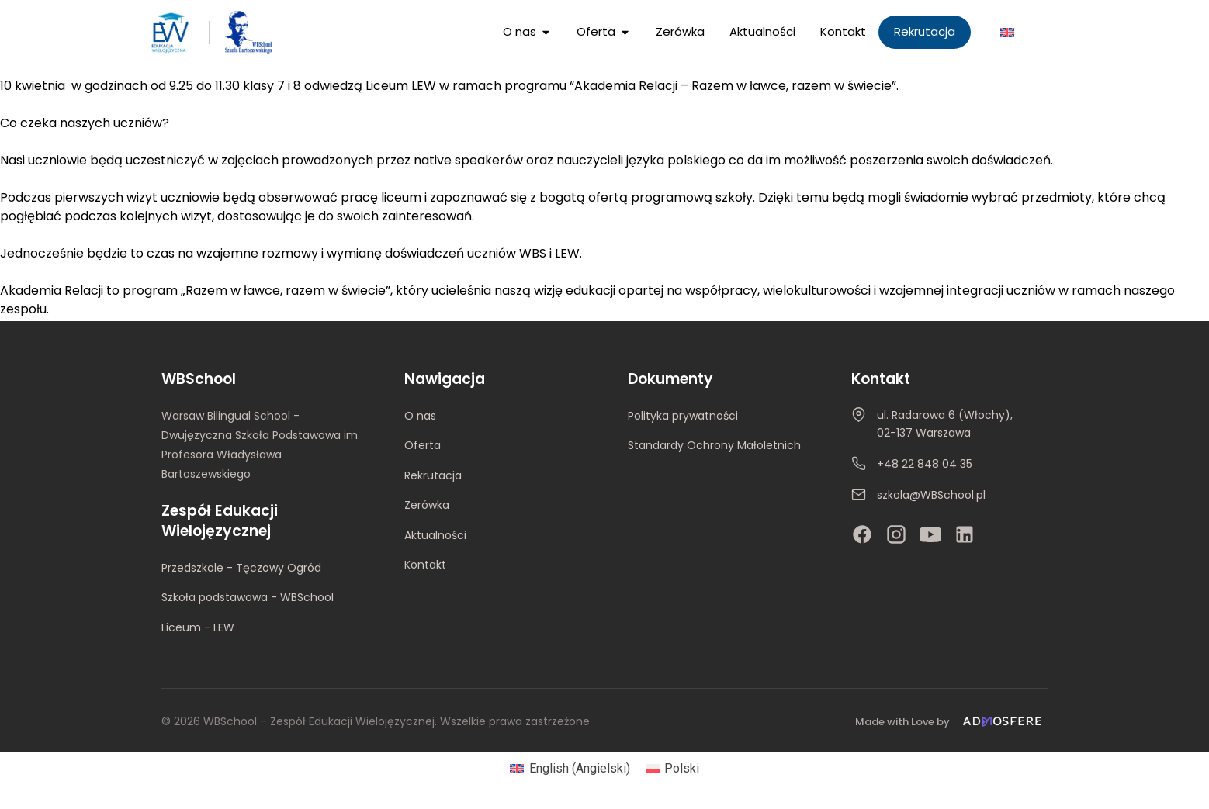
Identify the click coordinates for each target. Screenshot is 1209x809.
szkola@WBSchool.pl (931, 495)
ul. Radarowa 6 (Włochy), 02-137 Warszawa (945, 424)
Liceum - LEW (197, 627)
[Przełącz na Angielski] (1007, 32)
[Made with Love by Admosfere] (951, 721)
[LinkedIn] (964, 534)
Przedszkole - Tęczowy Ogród (241, 568)
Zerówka (426, 505)
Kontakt (425, 564)
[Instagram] (896, 534)
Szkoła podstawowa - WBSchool (247, 597)
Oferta (422, 445)
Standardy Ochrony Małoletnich (714, 445)
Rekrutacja (433, 475)
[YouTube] (930, 534)
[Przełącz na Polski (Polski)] (672, 769)
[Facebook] (862, 534)
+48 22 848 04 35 (924, 464)
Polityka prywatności (683, 416)
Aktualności (435, 535)
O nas (420, 416)
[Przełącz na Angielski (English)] (569, 769)
